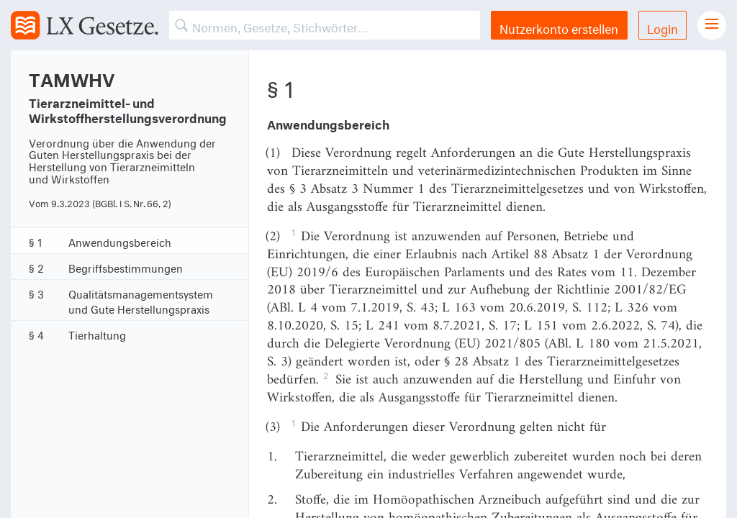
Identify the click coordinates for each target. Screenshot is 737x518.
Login (662, 27)
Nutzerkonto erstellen (558, 27)
